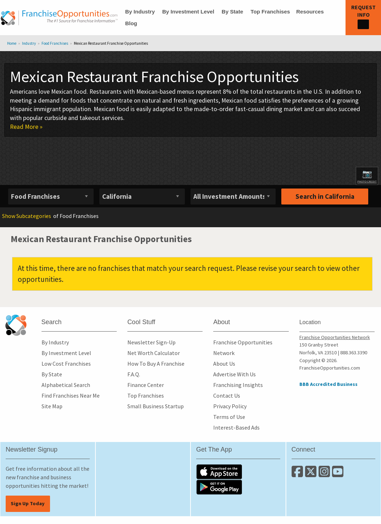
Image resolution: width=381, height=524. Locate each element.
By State (232, 12)
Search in (325, 196)
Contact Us (226, 395)
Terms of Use (229, 416)
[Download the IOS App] (219, 471)
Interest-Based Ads (236, 427)
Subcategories (26, 215)
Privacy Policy (230, 406)
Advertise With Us (234, 374)
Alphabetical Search (66, 384)
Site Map (52, 406)
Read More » (26, 127)
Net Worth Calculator (153, 352)
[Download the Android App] (219, 486)
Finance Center (145, 384)
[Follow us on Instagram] (325, 474)
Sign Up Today (28, 503)
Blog (131, 23)
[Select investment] (233, 196)
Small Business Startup (155, 406)
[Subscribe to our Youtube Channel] (338, 474)
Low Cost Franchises (66, 363)
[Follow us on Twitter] (312, 474)
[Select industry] (51, 196)
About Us (224, 363)
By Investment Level (188, 12)
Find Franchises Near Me (71, 395)
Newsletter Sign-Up (151, 342)
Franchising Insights (238, 384)
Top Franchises (270, 12)
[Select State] (142, 196)
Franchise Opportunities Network (334, 337)
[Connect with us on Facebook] (298, 474)
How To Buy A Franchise (155, 363)
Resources (310, 12)
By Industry (140, 12)
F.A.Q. (133, 374)
